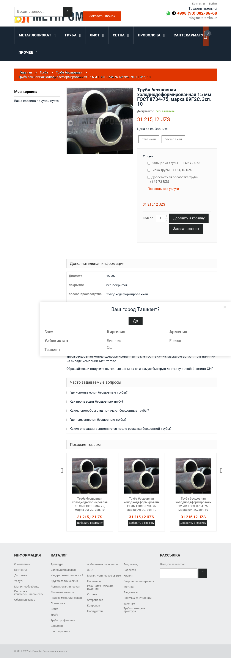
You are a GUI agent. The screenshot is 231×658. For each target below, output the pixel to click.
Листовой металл (62, 592)
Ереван (175, 340)
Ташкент (52, 349)
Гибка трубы (171, 170)
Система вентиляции (138, 598)
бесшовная (173, 139)
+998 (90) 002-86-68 (197, 13)
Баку (48, 332)
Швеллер (57, 625)
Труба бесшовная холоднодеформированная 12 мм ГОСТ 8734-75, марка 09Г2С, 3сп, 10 (195, 504)
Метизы (129, 586)
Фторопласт (95, 600)
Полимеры (94, 581)
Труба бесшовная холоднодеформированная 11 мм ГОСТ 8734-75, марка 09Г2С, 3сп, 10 (143, 504)
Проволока (58, 603)
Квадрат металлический (67, 575)
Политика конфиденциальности (29, 592)
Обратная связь (24, 599)
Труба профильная (63, 620)
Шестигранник (60, 631)
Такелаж (129, 603)
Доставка (20, 575)
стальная (149, 139)
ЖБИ (90, 570)
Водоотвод (131, 564)
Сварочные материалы (139, 581)
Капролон (93, 605)
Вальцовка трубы (175, 163)
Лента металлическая (65, 586)
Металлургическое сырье (104, 575)
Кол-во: (148, 218)
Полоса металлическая (66, 597)
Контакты (198, 3)
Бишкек (114, 340)
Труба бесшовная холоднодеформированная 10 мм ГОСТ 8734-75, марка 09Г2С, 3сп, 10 (91, 504)
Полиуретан (95, 611)
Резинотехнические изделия (100, 587)
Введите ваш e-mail (172, 564)
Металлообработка (26, 586)
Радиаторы (131, 592)
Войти (213, 3)
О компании (22, 564)
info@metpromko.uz (202, 18)
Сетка (54, 609)
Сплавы (92, 594)
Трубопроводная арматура (134, 610)
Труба (54, 614)
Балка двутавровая (63, 569)
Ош (110, 347)
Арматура (57, 564)
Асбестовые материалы (102, 564)
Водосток (130, 570)
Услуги (148, 156)
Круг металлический (64, 581)
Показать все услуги (163, 189)
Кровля (128, 575)
